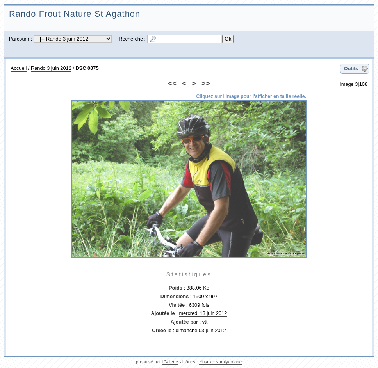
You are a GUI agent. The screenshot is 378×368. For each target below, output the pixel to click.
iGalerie (170, 361)
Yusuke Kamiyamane (221, 361)
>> (205, 83)
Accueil (19, 68)
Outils (351, 68)
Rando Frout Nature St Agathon (74, 14)
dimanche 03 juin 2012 (201, 330)
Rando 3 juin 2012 (51, 68)
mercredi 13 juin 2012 (203, 313)
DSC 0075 (87, 68)
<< (172, 83)
